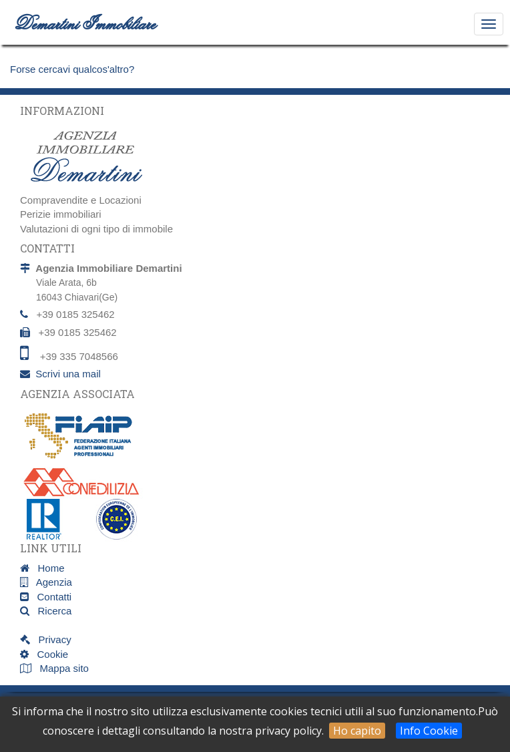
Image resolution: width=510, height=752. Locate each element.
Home (47, 568)
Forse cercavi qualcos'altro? (72, 69)
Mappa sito (63, 668)
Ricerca (50, 610)
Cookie (48, 654)
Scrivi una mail (68, 373)
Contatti (50, 596)
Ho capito (357, 730)
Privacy (50, 639)
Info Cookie (429, 730)
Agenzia (50, 582)
